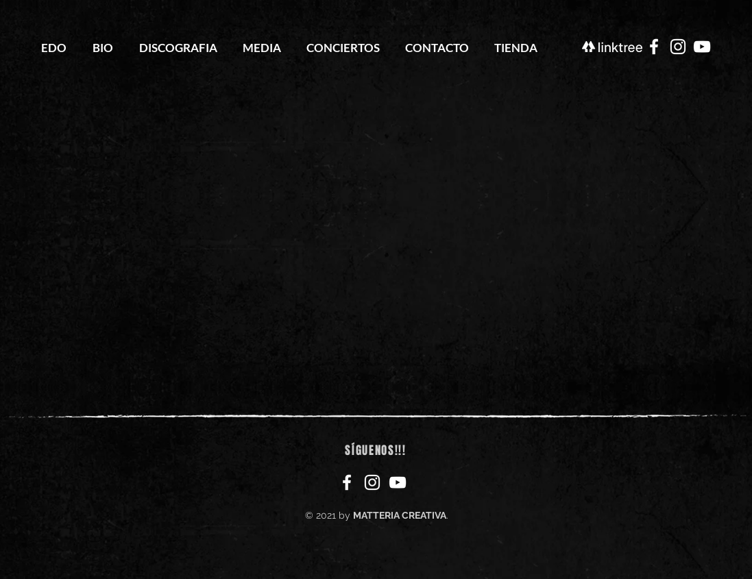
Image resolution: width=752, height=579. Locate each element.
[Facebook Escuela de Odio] (654, 46)
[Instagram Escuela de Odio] (678, 46)
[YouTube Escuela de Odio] (702, 46)
